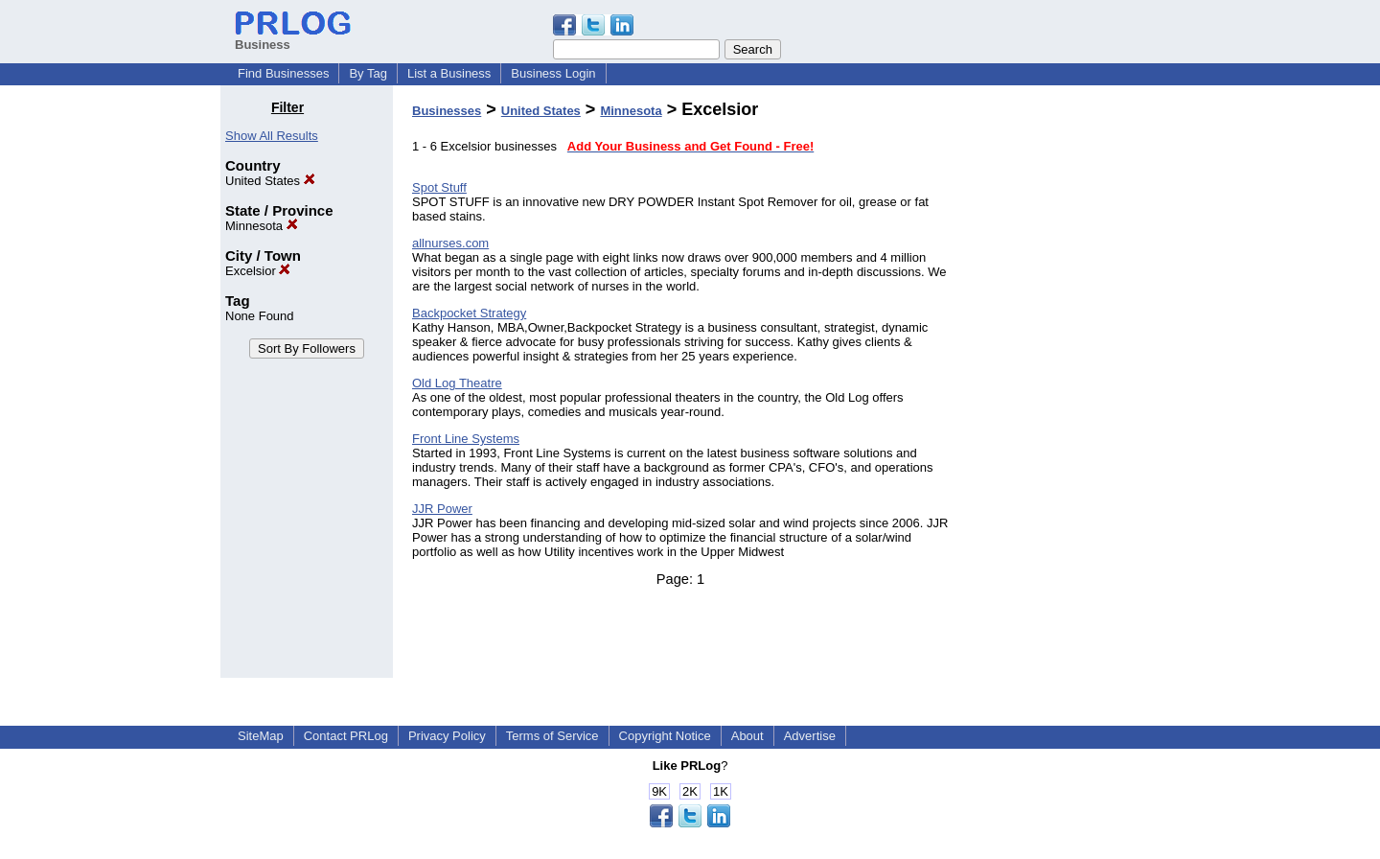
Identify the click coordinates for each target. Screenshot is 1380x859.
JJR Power (442, 508)
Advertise (810, 736)
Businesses (446, 111)
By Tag (368, 73)
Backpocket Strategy (469, 313)
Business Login (553, 73)
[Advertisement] (1061, 387)
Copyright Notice (665, 736)
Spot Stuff (439, 187)
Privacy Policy (447, 736)
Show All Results (271, 135)
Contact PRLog (346, 736)
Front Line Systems (465, 438)
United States (270, 181)
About (747, 736)
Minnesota (261, 226)
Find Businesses (283, 73)
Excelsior (257, 271)
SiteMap (261, 736)
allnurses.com (450, 243)
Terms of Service (552, 736)
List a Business (449, 73)
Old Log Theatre (457, 383)
